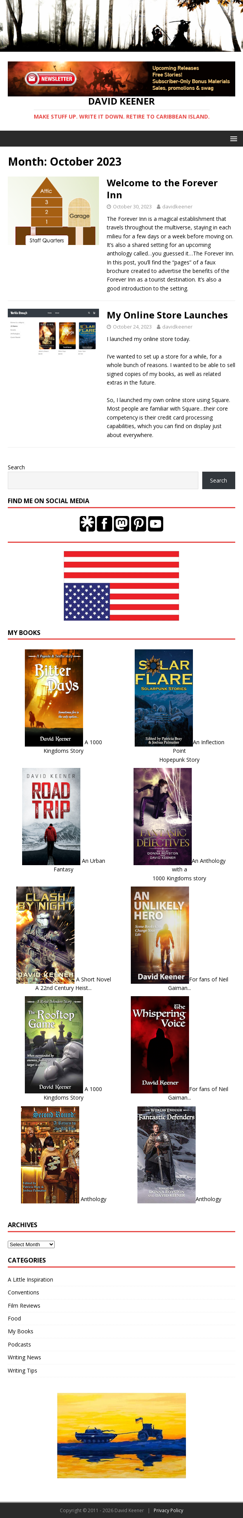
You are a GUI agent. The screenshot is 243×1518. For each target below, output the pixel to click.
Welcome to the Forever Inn (162, 188)
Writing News (24, 1357)
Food (14, 1318)
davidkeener (177, 206)
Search (16, 467)
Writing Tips (22, 1370)
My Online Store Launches (167, 314)
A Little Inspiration (30, 1279)
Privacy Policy (168, 1510)
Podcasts (19, 1344)
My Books (20, 1331)
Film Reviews (24, 1305)
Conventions (23, 1292)
